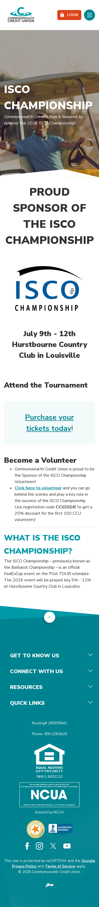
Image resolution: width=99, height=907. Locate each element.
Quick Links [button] (27, 703)
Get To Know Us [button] (34, 655)
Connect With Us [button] (36, 671)
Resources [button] (26, 687)
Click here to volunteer (38, 488)
